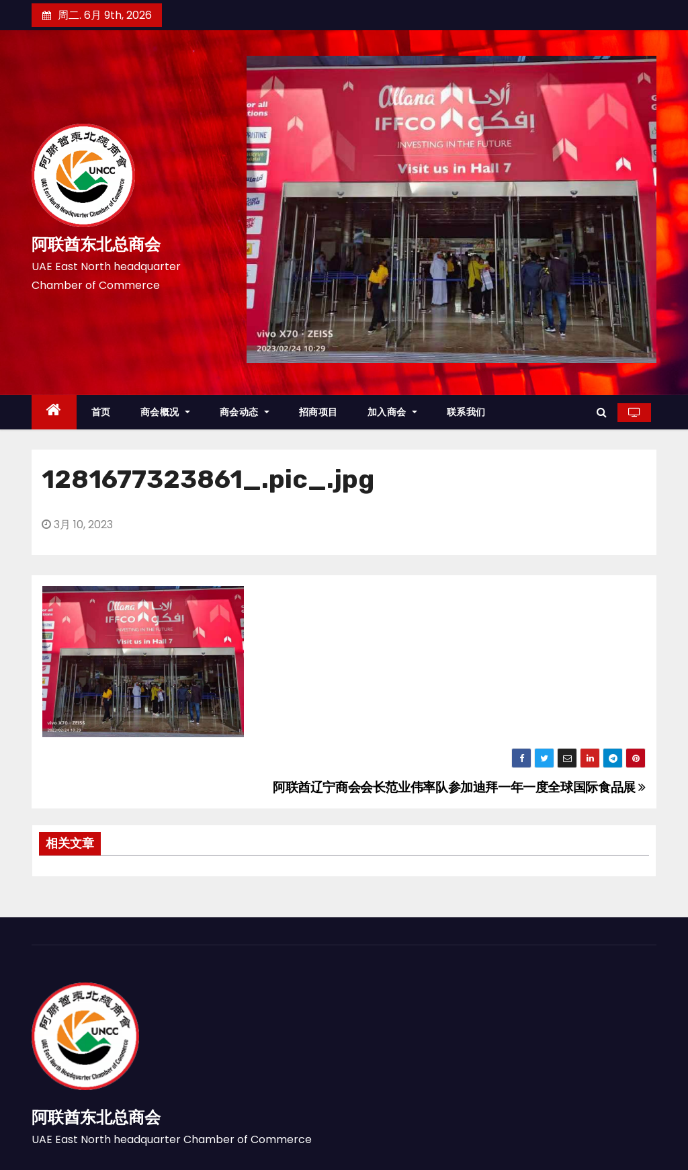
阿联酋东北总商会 (96, 244)
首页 (101, 412)
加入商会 (392, 412)
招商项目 (318, 412)
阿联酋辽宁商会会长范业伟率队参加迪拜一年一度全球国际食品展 (459, 787)
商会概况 (165, 412)
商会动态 (244, 412)
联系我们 (466, 412)
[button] (602, 412)
